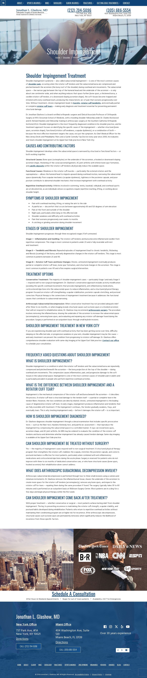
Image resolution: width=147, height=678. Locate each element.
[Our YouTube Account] (128, 627)
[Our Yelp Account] (122, 627)
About (20, 2)
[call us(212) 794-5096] (79, 10)
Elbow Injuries (73, 2)
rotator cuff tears (44, 106)
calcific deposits (37, 166)
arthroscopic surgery (98, 310)
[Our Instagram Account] (110, 627)
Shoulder (58, 2)
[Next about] (122, 650)
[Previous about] (118, 650)
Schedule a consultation (73, 594)
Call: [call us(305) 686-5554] (68, 649)
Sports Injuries (34, 2)
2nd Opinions (83, 664)
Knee (47, 2)
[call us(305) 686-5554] (118, 10)
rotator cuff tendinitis (91, 103)
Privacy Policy (97, 674)
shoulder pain (34, 84)
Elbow (33, 664)
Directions (22, 639)
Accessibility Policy (82, 674)
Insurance (94, 664)
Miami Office (63, 624)
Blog (119, 664)
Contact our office (110, 340)
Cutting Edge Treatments (108, 2)
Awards (111, 664)
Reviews (103, 664)
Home (57, 57)
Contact (126, 2)
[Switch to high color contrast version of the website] (3, 3)
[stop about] (126, 650)
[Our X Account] (116, 627)
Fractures (88, 2)
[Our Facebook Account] (105, 627)
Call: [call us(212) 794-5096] (28, 646)
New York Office (26, 624)
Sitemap (108, 674)
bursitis (76, 103)
